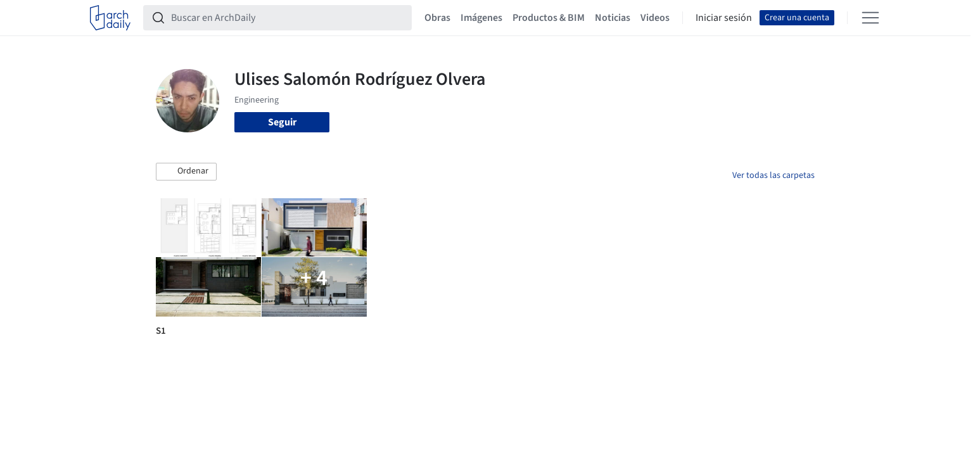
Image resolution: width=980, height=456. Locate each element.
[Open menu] (870, 18)
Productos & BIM (548, 18)
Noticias (612, 18)
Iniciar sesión (724, 18)
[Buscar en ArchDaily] (287, 17)
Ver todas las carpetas (773, 175)
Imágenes (481, 18)
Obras (437, 18)
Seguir (282, 122)
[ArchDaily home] (110, 17)
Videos (655, 18)
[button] (186, 171)
